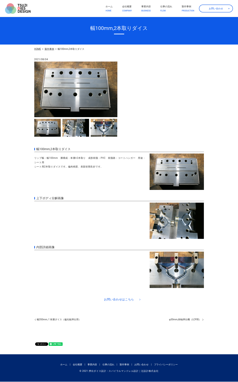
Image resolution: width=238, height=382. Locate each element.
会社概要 (127, 8)
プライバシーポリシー (166, 364)
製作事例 (188, 8)
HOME (37, 49)
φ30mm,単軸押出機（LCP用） (185, 320)
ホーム (109, 8)
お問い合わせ (216, 8)
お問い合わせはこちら (119, 299)
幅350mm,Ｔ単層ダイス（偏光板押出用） (59, 320)
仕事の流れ (166, 8)
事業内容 (146, 8)
